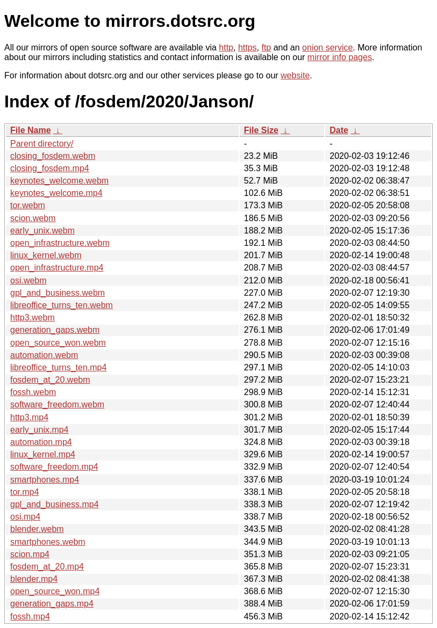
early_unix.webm (42, 230)
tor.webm (27, 205)
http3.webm (32, 317)
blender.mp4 (34, 578)
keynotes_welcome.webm (59, 180)
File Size (261, 130)
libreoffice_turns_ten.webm (61, 305)
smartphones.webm (47, 541)
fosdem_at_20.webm (50, 379)
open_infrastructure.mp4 (56, 267)
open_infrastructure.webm (60, 242)
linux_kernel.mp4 (42, 454)
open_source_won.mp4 (54, 591)
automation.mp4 (41, 442)
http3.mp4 (29, 417)
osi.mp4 (25, 516)
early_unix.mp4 (39, 429)
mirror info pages (339, 57)
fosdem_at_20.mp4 (47, 566)
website (295, 75)
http (226, 47)
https (247, 47)
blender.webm (37, 529)
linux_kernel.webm (46, 255)
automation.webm (44, 355)
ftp (266, 47)
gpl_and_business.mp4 (54, 504)
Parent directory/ (41, 143)
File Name (30, 130)
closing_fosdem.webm (52, 155)
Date (338, 130)
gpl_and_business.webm (57, 292)
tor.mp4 (24, 491)
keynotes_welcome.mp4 (56, 193)
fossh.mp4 (30, 616)
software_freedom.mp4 (54, 466)
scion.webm (32, 218)
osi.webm (28, 280)
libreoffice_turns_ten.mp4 (58, 367)
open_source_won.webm (58, 342)
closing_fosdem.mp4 (49, 168)
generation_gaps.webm (54, 329)
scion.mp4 (29, 554)
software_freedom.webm (57, 404)
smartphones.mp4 (44, 479)
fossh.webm (33, 392)
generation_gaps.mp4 (52, 603)
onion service (327, 47)
